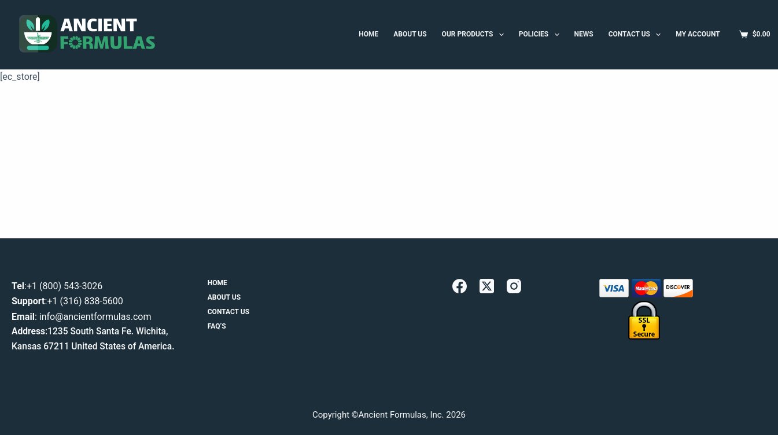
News (583, 34)
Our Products (475, 35)
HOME (368, 34)
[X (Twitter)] (487, 286)
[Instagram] (514, 286)
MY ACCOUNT (698, 34)
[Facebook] (459, 286)
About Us (224, 297)
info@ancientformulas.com (95, 316)
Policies (541, 35)
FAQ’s (217, 326)
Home (217, 283)
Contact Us (637, 35)
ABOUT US (409, 34)
